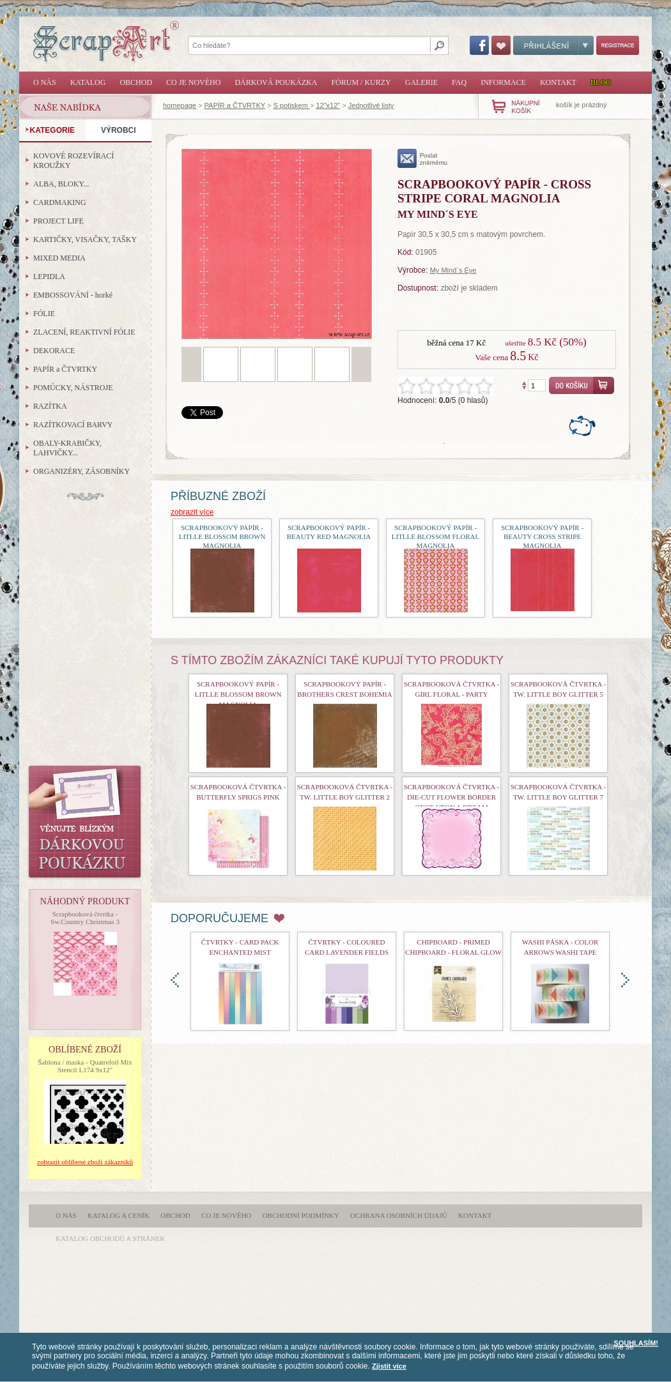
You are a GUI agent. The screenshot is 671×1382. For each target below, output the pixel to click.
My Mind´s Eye (453, 270)
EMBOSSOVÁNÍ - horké (72, 295)
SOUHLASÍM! (635, 1343)
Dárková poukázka (276, 82)
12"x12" (328, 105)
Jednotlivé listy (371, 105)
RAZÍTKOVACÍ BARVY (73, 424)
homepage (179, 105)
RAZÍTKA (50, 406)
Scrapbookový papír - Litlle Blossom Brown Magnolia (222, 536)
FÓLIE (44, 313)
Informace (503, 82)
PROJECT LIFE (58, 220)
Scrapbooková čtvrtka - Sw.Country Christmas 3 (85, 917)
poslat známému (422, 158)
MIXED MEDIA (59, 258)
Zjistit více (389, 1366)
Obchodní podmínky (301, 1215)
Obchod (136, 82)
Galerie (421, 82)
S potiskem (291, 105)
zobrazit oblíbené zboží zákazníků (85, 1162)
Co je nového (193, 82)
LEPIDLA (49, 276)
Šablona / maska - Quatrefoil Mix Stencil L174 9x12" (85, 1066)
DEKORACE (54, 350)
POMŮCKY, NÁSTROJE (72, 387)
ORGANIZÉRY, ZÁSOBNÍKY (81, 471)
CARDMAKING (59, 202)
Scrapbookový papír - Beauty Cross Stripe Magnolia (542, 536)
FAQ (459, 82)
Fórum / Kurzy (360, 82)
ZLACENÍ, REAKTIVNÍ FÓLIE (84, 332)
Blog (601, 82)
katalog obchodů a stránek (110, 1238)
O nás (44, 82)
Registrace (617, 45)
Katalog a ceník (119, 1215)
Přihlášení (553, 45)
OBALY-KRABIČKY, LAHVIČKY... (67, 448)
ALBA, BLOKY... (61, 183)
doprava (625, 980)
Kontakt (558, 82)
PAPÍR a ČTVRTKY (234, 105)
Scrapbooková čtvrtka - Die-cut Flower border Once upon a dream (452, 797)
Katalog (88, 82)
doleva (175, 980)
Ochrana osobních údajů (398, 1215)
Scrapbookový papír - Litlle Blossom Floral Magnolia (436, 536)
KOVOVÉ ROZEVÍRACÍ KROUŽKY (73, 160)
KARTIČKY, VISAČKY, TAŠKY (85, 239)
